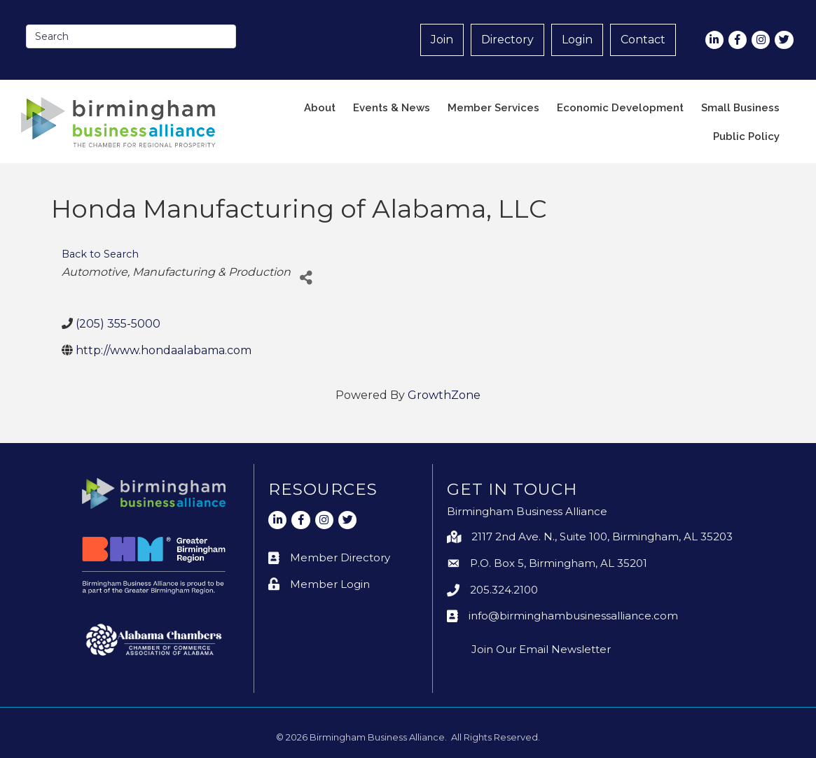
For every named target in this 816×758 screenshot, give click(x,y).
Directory (507, 39)
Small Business (740, 107)
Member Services (493, 107)
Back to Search (100, 254)
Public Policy (746, 136)
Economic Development (620, 107)
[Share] (306, 277)
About (320, 107)
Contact (643, 39)
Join (442, 39)
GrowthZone (444, 395)
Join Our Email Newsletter (541, 649)
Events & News (391, 107)
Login (577, 39)
